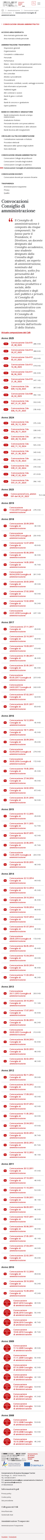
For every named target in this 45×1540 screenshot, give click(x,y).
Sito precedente (7, 1500)
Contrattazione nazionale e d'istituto (18, 139)
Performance (9, 61)
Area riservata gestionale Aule (15, 35)
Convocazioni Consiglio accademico (18, 165)
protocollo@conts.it (13, 1482)
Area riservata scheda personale (16, 39)
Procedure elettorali (11, 143)
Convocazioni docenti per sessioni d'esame (20, 177)
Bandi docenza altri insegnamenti (17, 130)
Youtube (4, 1537)
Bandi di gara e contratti (13, 96)
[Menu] (39, 3)
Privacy (6, 190)
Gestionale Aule (7, 1515)
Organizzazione (10, 51)
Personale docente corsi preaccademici (19, 124)
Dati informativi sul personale (15, 86)
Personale (8, 58)
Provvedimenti (9, 80)
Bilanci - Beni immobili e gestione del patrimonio (22, 64)
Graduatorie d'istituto (12, 120)
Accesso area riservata (12, 32)
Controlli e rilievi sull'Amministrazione (18, 67)
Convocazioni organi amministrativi (20, 24)
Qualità (6, 193)
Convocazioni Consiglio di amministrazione (22, 168)
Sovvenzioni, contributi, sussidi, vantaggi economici (24, 83)
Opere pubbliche (10, 106)
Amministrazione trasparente (15, 45)
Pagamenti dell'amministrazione (16, 70)
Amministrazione (14, 10)
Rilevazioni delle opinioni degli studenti (18, 146)
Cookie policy (6, 1497)
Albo (5, 99)
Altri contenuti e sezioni (13, 93)
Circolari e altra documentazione (17, 136)
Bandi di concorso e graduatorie (16, 103)
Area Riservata (6, 1511)
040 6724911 (11, 1478)
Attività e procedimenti (12, 77)
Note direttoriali (10, 149)
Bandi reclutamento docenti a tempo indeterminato (18, 116)
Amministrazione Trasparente (12, 1525)
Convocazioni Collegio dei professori (18, 158)
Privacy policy (6, 1493)
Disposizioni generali (12, 48)
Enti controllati (9, 74)
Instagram (12, 1537)
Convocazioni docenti (12, 174)
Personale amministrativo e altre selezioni (20, 127)
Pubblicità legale (10, 90)
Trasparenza (7, 184)
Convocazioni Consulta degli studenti (18, 162)
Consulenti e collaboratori (14, 54)
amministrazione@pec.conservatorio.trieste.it (24, 1480)
